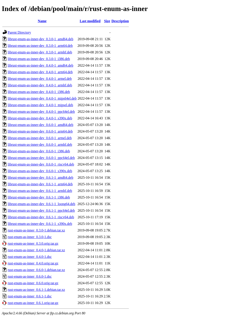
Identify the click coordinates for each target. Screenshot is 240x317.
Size (107, 21)
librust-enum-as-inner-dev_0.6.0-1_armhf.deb (40, 144)
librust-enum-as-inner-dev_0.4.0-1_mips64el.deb (42, 98)
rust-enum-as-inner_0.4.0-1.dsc (30, 257)
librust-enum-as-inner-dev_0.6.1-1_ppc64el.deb (41, 210)
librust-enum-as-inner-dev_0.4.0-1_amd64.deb (40, 65)
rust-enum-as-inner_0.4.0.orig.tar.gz (33, 263)
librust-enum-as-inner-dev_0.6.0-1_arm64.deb (40, 131)
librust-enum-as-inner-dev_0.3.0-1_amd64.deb (40, 39)
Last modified (90, 21)
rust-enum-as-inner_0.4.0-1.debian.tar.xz (36, 250)
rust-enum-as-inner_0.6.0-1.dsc (30, 276)
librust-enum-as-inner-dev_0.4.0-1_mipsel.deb (40, 105)
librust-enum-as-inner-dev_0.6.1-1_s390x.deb (40, 224)
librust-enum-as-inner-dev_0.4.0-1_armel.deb (40, 78)
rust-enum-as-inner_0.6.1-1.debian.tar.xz (36, 289)
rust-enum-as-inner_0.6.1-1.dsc (30, 296)
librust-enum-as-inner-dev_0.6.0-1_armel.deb (40, 138)
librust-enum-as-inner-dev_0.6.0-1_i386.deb (39, 151)
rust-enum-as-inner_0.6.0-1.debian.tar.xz (36, 270)
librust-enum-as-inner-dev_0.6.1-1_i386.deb (39, 197)
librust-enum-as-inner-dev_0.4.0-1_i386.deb (39, 92)
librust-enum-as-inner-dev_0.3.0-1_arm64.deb (40, 45)
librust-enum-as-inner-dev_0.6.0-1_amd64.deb (40, 125)
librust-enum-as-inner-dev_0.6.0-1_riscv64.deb (41, 164)
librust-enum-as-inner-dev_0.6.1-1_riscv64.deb (41, 217)
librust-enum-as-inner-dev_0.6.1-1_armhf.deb (40, 191)
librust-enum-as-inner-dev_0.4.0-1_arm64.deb (40, 72)
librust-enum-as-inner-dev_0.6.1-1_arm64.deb (40, 184)
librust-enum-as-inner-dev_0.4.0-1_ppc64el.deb (41, 111)
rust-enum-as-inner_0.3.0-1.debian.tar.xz (36, 230)
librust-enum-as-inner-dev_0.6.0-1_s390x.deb (40, 171)
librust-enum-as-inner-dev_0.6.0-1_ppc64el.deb (41, 158)
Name (42, 21)
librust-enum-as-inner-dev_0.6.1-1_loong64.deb (41, 204)
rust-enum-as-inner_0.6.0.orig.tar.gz (33, 283)
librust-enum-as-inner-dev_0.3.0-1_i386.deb (39, 59)
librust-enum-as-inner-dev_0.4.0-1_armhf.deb (40, 85)
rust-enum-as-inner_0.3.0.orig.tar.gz (33, 243)
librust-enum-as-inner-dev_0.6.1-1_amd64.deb (40, 177)
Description (120, 21)
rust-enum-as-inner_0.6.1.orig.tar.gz (33, 303)
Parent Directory (19, 32)
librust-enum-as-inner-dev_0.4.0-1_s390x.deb (40, 118)
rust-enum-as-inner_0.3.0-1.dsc (30, 237)
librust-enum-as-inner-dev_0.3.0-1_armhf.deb (40, 52)
